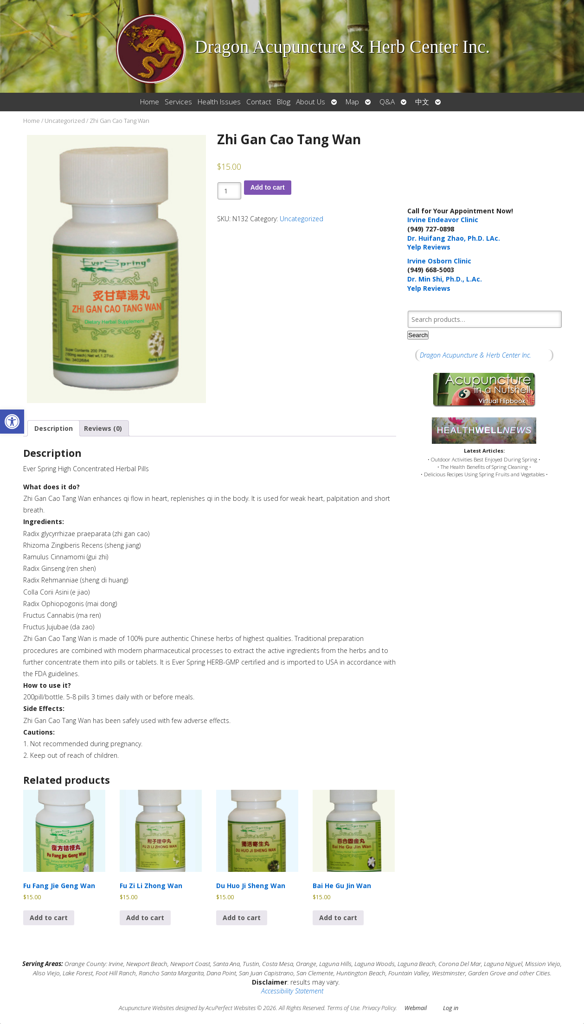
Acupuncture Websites (146, 1008)
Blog (283, 102)
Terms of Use (343, 1008)
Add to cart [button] (49, 917)
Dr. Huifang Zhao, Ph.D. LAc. (453, 238)
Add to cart (267, 187)
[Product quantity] (229, 190)
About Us (310, 102)
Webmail (415, 1008)
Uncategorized (65, 120)
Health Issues (219, 102)
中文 (422, 102)
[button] (12, 422)
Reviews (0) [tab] (103, 428)
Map (352, 102)
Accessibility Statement (292, 990)
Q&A (387, 102)
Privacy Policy (379, 1008)
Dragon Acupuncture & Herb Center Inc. (475, 355)
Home (149, 102)
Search (418, 335)
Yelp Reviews (428, 247)
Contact (258, 102)
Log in (450, 1008)
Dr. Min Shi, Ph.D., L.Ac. (444, 279)
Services (178, 102)
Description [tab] (53, 428)
